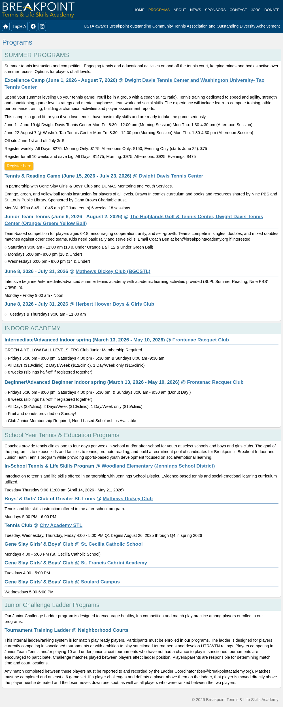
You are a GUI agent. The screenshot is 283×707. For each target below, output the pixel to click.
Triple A (19, 26)
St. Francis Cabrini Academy (114, 563)
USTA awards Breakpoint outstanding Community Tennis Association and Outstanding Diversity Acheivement (182, 26)
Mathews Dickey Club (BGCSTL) (113, 271)
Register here (19, 166)
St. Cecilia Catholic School (112, 544)
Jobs (256, 10)
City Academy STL (61, 525)
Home (138, 10)
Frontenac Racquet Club (201, 340)
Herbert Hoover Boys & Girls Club (115, 304)
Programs (159, 10)
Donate (271, 10)
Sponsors (215, 10)
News (195, 10)
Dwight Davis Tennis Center (171, 176)
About (180, 10)
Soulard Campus (100, 582)
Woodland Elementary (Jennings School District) (158, 466)
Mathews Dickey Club (128, 498)
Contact (238, 10)
